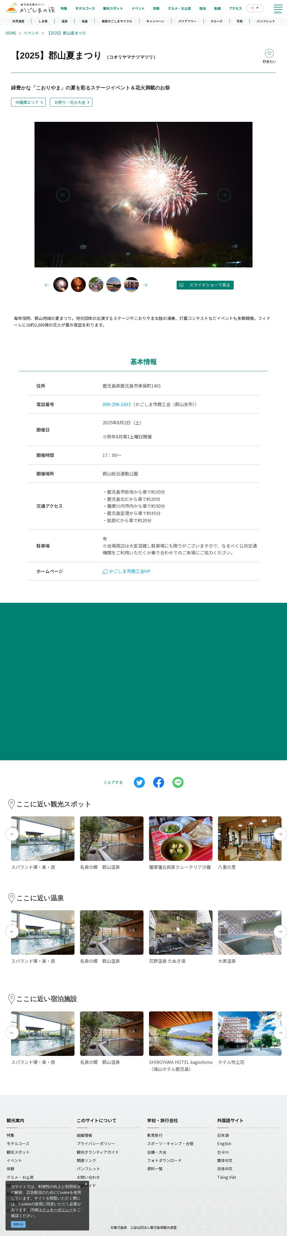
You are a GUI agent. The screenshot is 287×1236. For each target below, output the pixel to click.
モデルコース (18, 1143)
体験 (10, 1168)
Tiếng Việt (226, 1177)
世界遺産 (18, 21)
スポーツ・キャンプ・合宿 (170, 1143)
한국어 (223, 1152)
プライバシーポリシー (96, 1143)
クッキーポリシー (57, 1209)
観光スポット (18, 1152)
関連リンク (86, 1160)
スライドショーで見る (209, 285)
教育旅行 (155, 1135)
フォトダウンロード (164, 1160)
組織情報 (84, 1135)
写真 (239, 21)
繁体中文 (225, 1160)
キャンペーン (155, 21)
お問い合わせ (88, 1177)
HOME (11, 33)
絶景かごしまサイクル (117, 21)
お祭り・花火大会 (69, 102)
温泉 (65, 21)
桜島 (85, 21)
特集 (10, 1135)
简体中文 (225, 1168)
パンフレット (266, 21)
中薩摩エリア (27, 102)
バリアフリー (187, 21)
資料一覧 (155, 1168)
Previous (63, 195)
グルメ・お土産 (20, 1177)
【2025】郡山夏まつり (66, 33)
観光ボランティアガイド (98, 1152)
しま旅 (42, 21)
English (224, 1143)
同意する (18, 1224)
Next (224, 195)
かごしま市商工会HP (126, 571)
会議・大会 (156, 1152)
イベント (31, 33)
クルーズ (216, 21)
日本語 (223, 1135)
